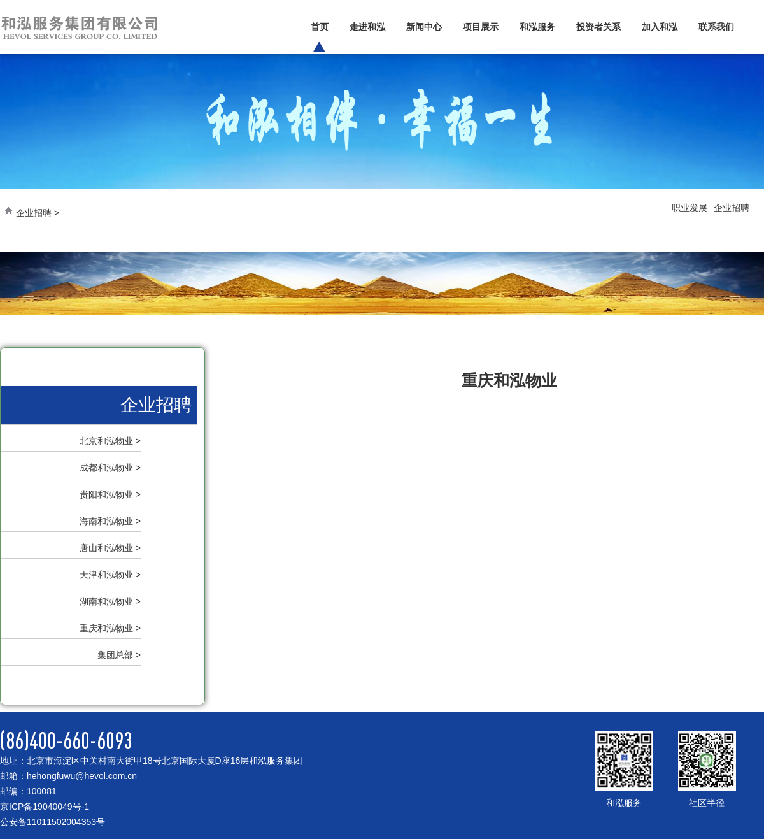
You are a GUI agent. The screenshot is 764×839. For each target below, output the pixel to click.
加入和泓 (659, 27)
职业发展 (689, 208)
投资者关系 (598, 27)
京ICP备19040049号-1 (44, 806)
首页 (320, 27)
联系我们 (716, 27)
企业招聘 (731, 208)
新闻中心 (424, 27)
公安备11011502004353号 (52, 822)
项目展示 (481, 27)
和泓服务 (537, 27)
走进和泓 (367, 27)
